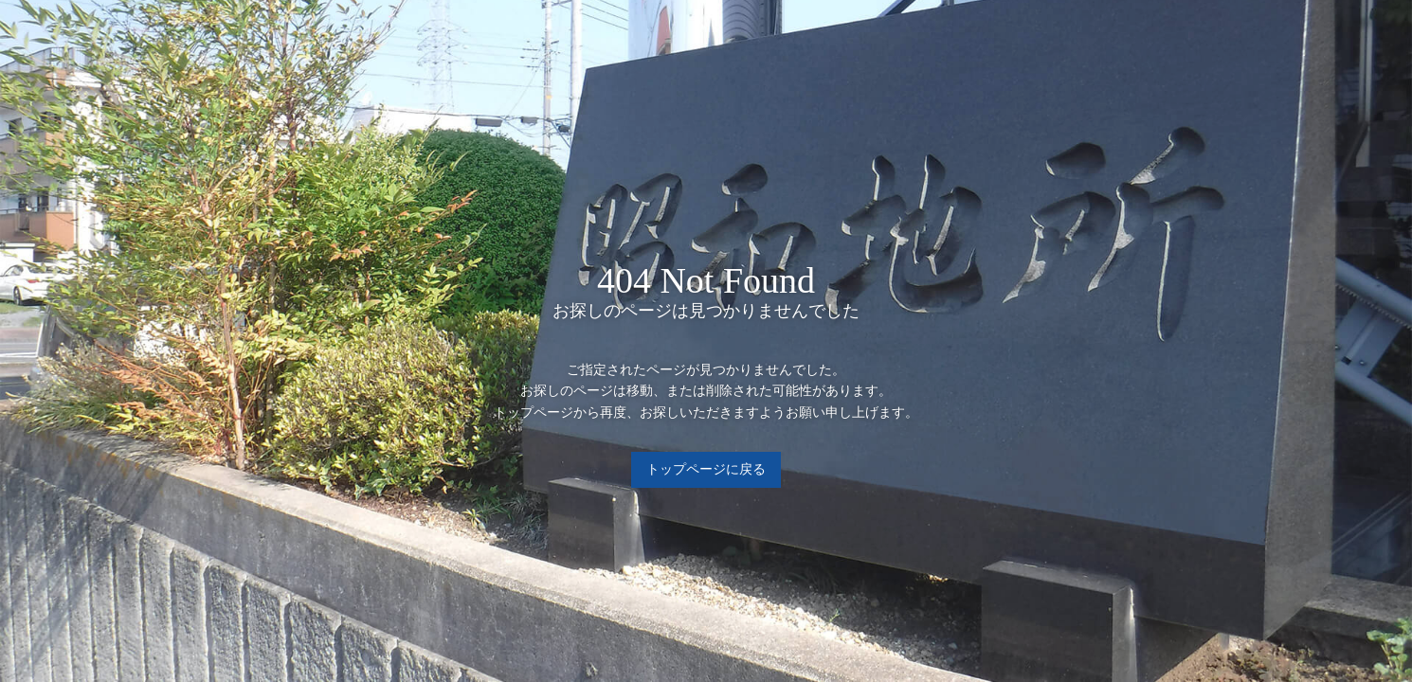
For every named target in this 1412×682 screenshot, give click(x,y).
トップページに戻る (706, 469)
